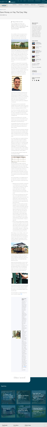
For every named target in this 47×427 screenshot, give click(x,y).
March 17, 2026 (20, 398)
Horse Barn (35, 400)
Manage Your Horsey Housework (38, 47)
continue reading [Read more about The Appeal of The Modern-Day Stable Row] (37, 61)
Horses (4, 399)
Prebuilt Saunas (42, 6)
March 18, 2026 (5, 398)
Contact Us (43, 2)
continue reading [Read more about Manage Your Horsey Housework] (37, 48)
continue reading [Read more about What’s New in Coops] (37, 57)
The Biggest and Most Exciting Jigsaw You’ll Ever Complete (38, 43)
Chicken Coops (33, 4)
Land (41, 412)
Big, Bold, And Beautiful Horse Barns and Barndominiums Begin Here (39, 51)
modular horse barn (9, 399)
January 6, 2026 (35, 412)
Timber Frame (27, 4)
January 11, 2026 (20, 413)
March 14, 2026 (35, 399)
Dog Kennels (21, 4)
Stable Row (25, 413)
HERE (21, 294)
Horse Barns (15, 4)
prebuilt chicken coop (8, 413)
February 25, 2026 (6, 411)
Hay (6, 15)
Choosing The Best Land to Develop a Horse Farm (38, 410)
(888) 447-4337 (5, 1)
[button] (46, 1)
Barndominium (41, 399)
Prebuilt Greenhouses (41, 4)
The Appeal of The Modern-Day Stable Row (38, 60)
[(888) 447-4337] (1, 1)
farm (39, 412)
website (25, 366)
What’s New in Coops (38, 56)
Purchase (34, 413)
